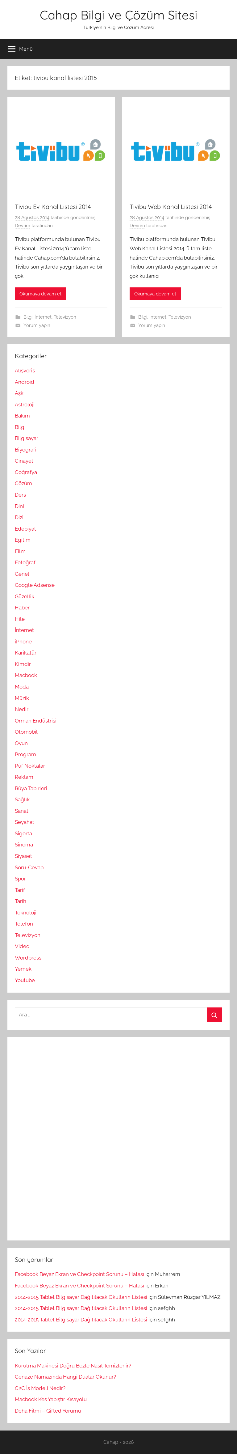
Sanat (21, 811)
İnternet (43, 317)
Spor (20, 878)
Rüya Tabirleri (31, 788)
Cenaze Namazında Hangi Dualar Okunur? (65, 1377)
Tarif (20, 890)
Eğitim (23, 540)
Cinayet (24, 461)
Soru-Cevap (29, 867)
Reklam (24, 777)
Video (22, 946)
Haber (22, 607)
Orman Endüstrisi (35, 721)
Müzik (22, 698)
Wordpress (28, 958)
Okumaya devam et (40, 294)
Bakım (22, 416)
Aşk (19, 393)
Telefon (24, 924)
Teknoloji (25, 912)
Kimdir (23, 664)
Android (24, 382)
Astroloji (25, 404)
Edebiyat (25, 529)
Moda (22, 687)
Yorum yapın (36, 325)
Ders (20, 495)
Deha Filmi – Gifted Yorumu (48, 1411)
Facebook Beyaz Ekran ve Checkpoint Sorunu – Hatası (79, 1274)
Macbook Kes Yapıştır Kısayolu (51, 1399)
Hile (20, 619)
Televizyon (65, 317)
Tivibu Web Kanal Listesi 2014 (171, 206)
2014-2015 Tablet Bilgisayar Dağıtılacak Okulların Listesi (81, 1297)
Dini (19, 506)
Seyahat (24, 822)
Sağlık (22, 799)
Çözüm (23, 483)
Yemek (23, 969)
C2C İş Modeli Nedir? (40, 1388)
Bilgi (27, 317)
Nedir (21, 709)
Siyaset (23, 856)
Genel (22, 574)
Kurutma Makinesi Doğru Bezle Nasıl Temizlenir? (73, 1366)
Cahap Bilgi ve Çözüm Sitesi (119, 15)
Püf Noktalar (30, 766)
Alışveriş (25, 370)
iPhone (23, 641)
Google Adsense (35, 585)
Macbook (26, 675)
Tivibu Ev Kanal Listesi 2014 (53, 206)
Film (20, 551)
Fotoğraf (25, 562)
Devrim (22, 225)
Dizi (19, 517)
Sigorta (23, 833)
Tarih (20, 901)
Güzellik (24, 596)
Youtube (25, 980)
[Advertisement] (61, 1137)
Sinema (24, 844)
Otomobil (26, 732)
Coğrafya (26, 472)
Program (25, 754)
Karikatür (25, 653)
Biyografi (25, 450)
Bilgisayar (26, 438)
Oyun (21, 743)
